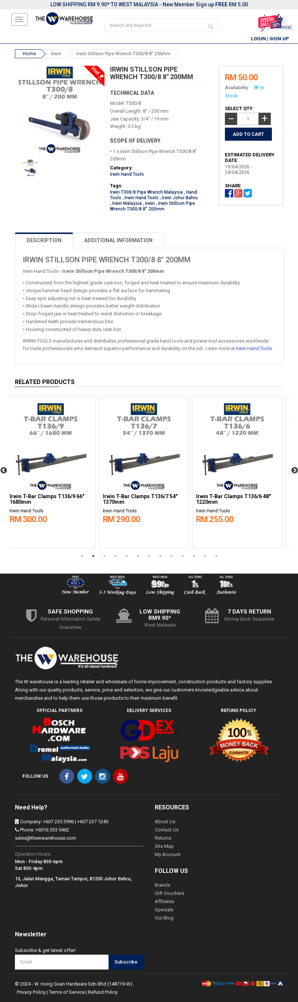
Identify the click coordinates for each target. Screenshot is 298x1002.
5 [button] (127, 556)
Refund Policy (102, 992)
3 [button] (104, 556)
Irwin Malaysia (127, 203)
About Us (165, 821)
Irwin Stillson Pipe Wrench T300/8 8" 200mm (123, 53)
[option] (56, 470)
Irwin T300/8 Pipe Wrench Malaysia (146, 192)
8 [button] (160, 556)
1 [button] (82, 556)
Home (29, 53)
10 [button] (182, 556)
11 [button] (194, 556)
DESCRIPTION (44, 240)
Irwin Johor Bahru (180, 197)
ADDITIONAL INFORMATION (118, 240)
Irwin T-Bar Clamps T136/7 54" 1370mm (145, 499)
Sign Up (279, 38)
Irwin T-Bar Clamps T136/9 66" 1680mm (52, 499)
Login (258, 38)
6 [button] (138, 556)
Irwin (56, 53)
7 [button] (149, 556)
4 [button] (115, 556)
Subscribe (126, 962)
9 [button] (171, 556)
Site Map (164, 846)
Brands (162, 885)
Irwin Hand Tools (127, 174)
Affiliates (164, 901)
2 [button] (93, 556)
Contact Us (167, 830)
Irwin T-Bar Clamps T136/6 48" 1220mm (238, 499)
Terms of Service (67, 992)
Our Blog (164, 918)
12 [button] (205, 556)
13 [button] (216, 556)
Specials (164, 909)
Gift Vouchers (169, 893)
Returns (163, 838)
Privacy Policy (31, 992)
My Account (168, 854)
